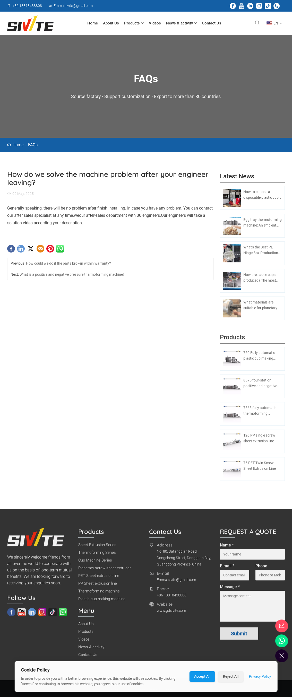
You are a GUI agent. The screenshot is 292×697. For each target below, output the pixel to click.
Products (134, 23)
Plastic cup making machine (101, 601)
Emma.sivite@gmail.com (176, 582)
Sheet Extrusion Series (97, 547)
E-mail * (227, 568)
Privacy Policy (260, 676)
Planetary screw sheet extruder (104, 570)
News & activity (181, 23)
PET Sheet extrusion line (98, 578)
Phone (261, 568)
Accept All (202, 676)
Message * (230, 589)
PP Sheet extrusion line (97, 585)
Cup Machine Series (95, 562)
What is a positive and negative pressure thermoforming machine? (72, 277)
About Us (111, 23)
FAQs (33, 144)
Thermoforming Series (97, 554)
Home (92, 23)
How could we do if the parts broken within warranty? (68, 266)
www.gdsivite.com (171, 613)
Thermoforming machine (99, 593)
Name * (227, 547)
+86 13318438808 (171, 597)
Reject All (230, 676)
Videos (155, 23)
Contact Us (211, 23)
